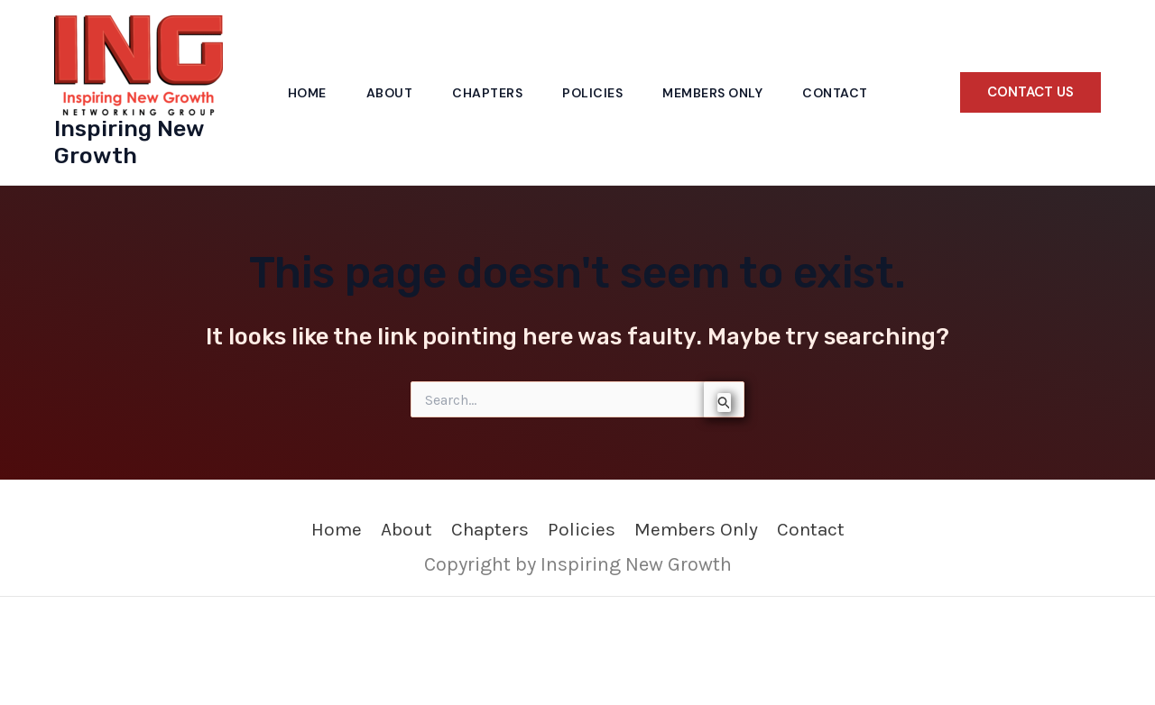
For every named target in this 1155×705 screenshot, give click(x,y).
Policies (592, 93)
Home (307, 93)
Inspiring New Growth (129, 142)
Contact (835, 93)
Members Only (712, 93)
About (389, 93)
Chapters (487, 93)
